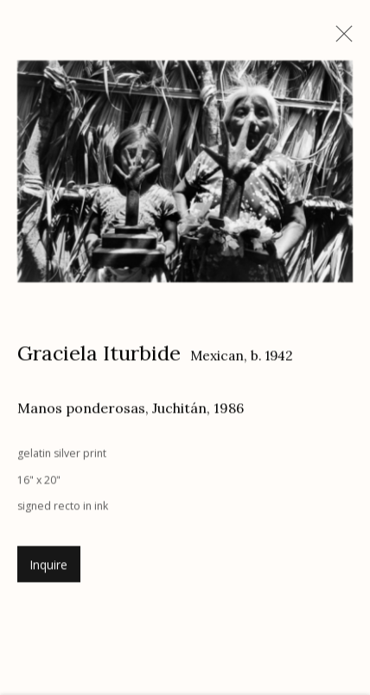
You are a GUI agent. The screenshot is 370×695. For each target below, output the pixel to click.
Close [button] (340, 39)
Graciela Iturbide (99, 355)
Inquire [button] (48, 567)
